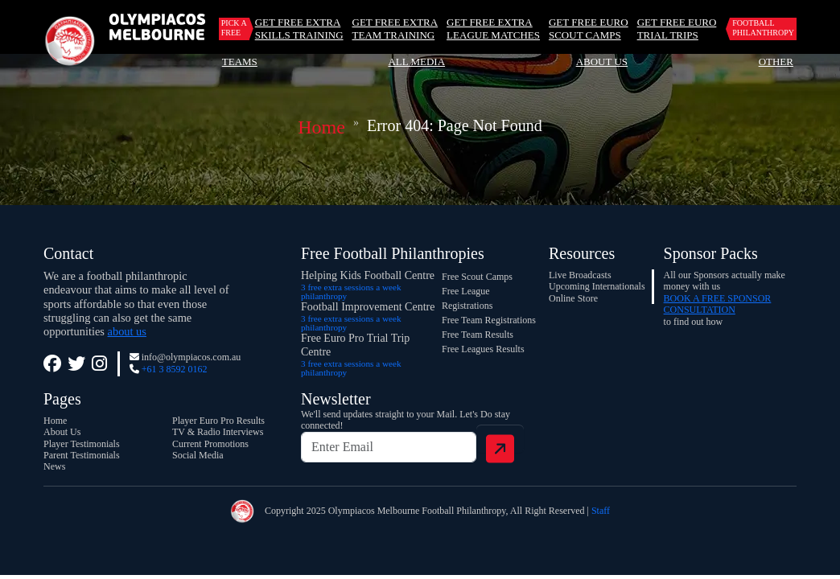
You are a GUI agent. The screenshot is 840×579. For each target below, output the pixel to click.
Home (321, 127)
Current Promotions (210, 444)
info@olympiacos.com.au (191, 357)
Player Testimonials (81, 444)
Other (776, 61)
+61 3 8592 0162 (175, 369)
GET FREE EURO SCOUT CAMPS (588, 28)
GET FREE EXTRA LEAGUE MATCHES (493, 28)
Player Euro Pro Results (218, 420)
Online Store (573, 298)
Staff (600, 510)
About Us (602, 61)
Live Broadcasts (580, 275)
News (54, 466)
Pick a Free (234, 27)
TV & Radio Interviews (217, 431)
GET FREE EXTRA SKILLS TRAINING (299, 28)
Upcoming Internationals (597, 286)
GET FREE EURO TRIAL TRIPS (677, 28)
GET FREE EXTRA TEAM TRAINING (395, 28)
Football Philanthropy (763, 27)
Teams (239, 61)
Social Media (198, 455)
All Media (416, 61)
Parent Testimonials (81, 455)
